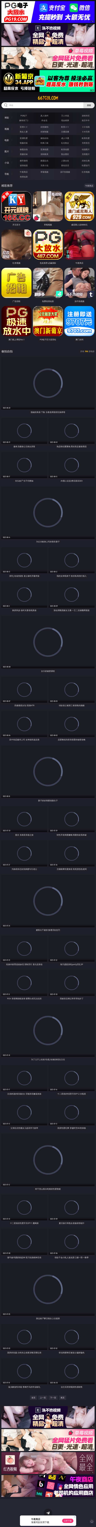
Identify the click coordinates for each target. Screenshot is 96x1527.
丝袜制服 (44, 131)
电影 (6, 140)
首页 (33, 1397)
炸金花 (44, 120)
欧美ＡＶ (65, 127)
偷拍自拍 (44, 138)
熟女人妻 (24, 131)
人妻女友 (65, 160)
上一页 (43, 1397)
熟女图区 (65, 154)
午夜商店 (24, 172)
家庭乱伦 (44, 160)
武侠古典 (86, 160)
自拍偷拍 (44, 127)
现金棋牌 (65, 120)
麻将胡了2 (23, 120)
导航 (6, 173)
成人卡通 (65, 138)
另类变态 (86, 143)
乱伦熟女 (65, 143)
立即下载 (68, 1520)
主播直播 (65, 131)
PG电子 (24, 115)
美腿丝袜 (24, 154)
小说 (6, 162)
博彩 (6, 117)
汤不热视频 (65, 172)
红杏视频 (86, 172)
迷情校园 (24, 165)
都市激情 (24, 160)
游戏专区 (86, 115)
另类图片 (86, 154)
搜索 (89, 105)
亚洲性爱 (24, 138)
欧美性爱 (86, 138)
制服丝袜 (24, 143)
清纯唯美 (44, 154)
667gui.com (48, 98)
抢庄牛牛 (86, 120)
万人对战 (65, 115)
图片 (6, 151)
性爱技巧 (86, 165)
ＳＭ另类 (86, 131)
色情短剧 (24, 176)
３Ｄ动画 (86, 127)
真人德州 (44, 115)
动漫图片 (86, 149)
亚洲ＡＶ (24, 127)
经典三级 (44, 143)
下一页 (53, 1397)
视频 (6, 128)
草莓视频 (44, 172)
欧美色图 (65, 149)
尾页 (63, 1397)
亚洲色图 (44, 149)
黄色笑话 (65, 165)
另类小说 (44, 165)
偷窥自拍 (24, 149)
